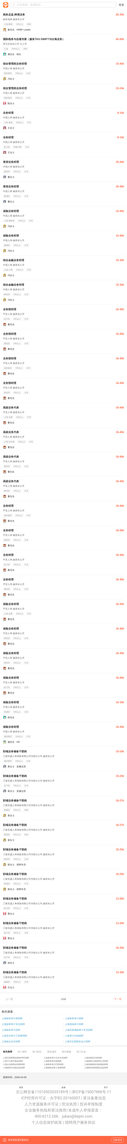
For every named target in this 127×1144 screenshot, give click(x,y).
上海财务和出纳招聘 (53, 1061)
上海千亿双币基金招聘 (13, 1061)
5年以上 (19, 761)
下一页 (118, 999)
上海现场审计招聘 (74, 1024)
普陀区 (7, 343)
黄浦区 (7, 712)
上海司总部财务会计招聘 (77, 1041)
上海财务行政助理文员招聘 (96, 1061)
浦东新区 (8, 73)
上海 (6, 49)
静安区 (7, 171)
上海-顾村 (8, 24)
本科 (29, 24)
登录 (121, 4)
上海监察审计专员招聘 (13, 1024)
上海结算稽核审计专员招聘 (79, 1030)
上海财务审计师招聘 (12, 1018)
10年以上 (16, 49)
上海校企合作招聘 (11, 1041)
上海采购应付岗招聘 (93, 1058)
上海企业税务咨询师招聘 (14, 1064)
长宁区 (7, 785)
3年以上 (19, 122)
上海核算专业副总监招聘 (14, 1068)
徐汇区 (7, 933)
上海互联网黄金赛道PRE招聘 (16, 1058)
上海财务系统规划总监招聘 (96, 1068)
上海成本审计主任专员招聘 (55, 1058)
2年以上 (19, 24)
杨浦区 (7, 196)
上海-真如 (8, 122)
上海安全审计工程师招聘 (14, 1035)
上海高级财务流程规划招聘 (96, 1064)
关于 (106, 1087)
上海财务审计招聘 (74, 1018)
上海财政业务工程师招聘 (54, 1068)
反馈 (63, 1087)
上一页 (9, 999)
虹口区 (7, 147)
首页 (21, 1087)
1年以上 (21, 221)
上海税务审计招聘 (11, 1030)
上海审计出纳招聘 (74, 1035)
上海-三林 (8, 270)
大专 (28, 73)
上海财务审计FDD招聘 (54, 1064)
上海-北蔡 (8, 417)
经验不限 (17, 147)
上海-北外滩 (9, 442)
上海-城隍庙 (9, 221)
